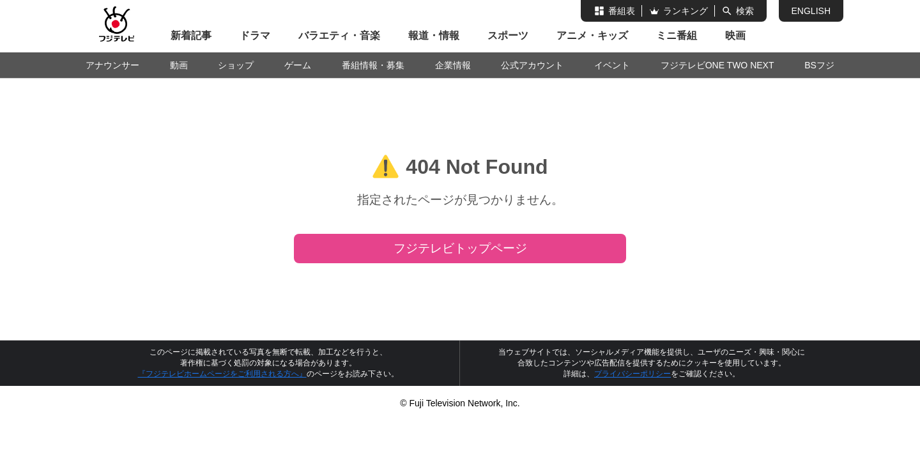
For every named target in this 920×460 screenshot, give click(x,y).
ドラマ (255, 35)
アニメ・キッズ (592, 35)
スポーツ (507, 35)
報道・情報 (433, 35)
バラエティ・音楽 (339, 35)
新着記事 (191, 35)
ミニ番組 (676, 35)
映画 (735, 35)
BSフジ (819, 65)
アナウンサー (112, 65)
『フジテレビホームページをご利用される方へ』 (222, 373)
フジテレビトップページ (460, 248)
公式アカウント (532, 65)
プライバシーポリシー (632, 373)
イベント (612, 65)
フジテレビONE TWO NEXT (717, 65)
